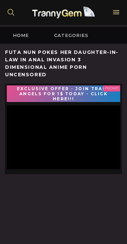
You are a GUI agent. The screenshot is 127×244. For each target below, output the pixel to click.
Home (21, 35)
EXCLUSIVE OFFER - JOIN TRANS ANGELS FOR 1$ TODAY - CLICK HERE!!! (63, 93)
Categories (71, 35)
